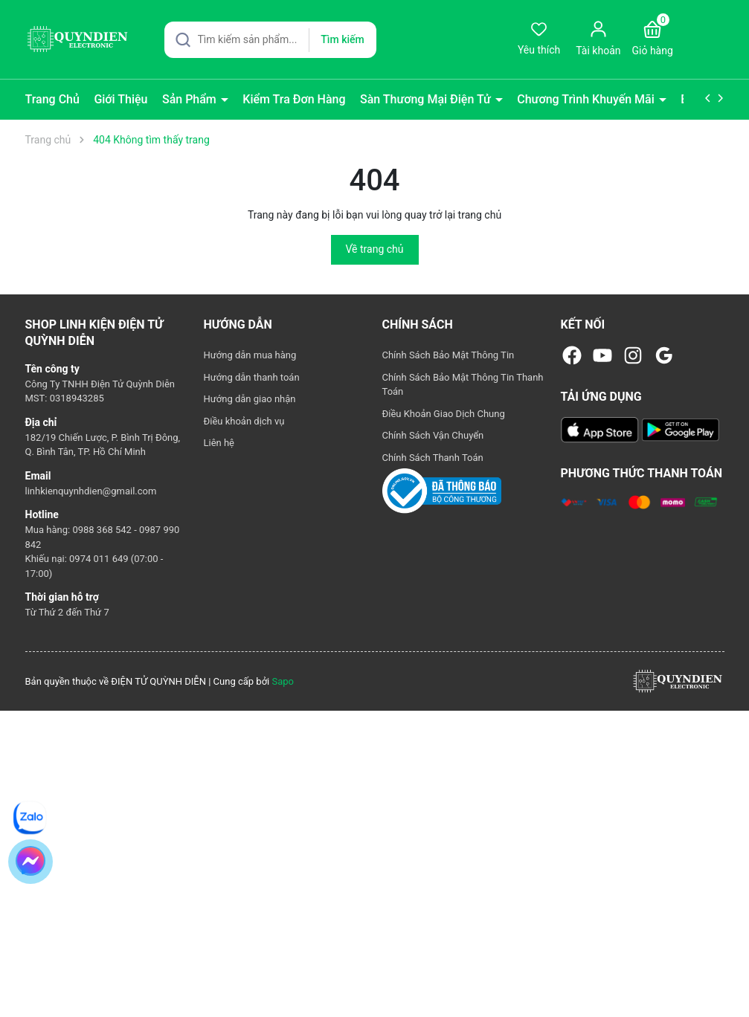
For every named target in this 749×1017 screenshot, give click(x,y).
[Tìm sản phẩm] (270, 40)
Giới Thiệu (120, 99)
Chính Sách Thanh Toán (432, 457)
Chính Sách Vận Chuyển (433, 435)
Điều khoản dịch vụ (244, 421)
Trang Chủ (52, 99)
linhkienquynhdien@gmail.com (91, 491)
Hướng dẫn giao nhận (250, 398)
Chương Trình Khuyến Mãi (587, 99)
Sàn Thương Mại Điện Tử (427, 99)
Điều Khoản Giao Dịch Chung (443, 413)
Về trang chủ (375, 249)
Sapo (282, 681)
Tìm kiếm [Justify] (342, 39)
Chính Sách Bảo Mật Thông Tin (448, 355)
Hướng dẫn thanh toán (252, 377)
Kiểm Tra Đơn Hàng (293, 99)
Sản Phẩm (190, 99)
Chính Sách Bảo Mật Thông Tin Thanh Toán (463, 385)
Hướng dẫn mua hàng (250, 355)
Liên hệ (219, 442)
